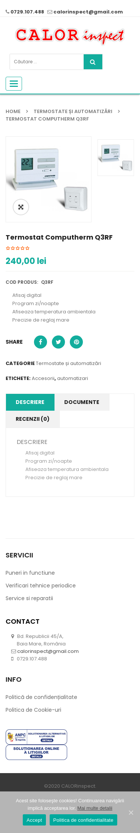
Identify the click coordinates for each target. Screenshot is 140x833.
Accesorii (43, 404)
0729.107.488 (27, 11)
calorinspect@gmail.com (88, 11)
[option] (48, 179)
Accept (34, 820)
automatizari (72, 404)
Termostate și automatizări (73, 111)
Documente (81, 428)
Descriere (30, 428)
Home (13, 111)
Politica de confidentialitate (83, 820)
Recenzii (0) (33, 445)
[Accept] (130, 812)
